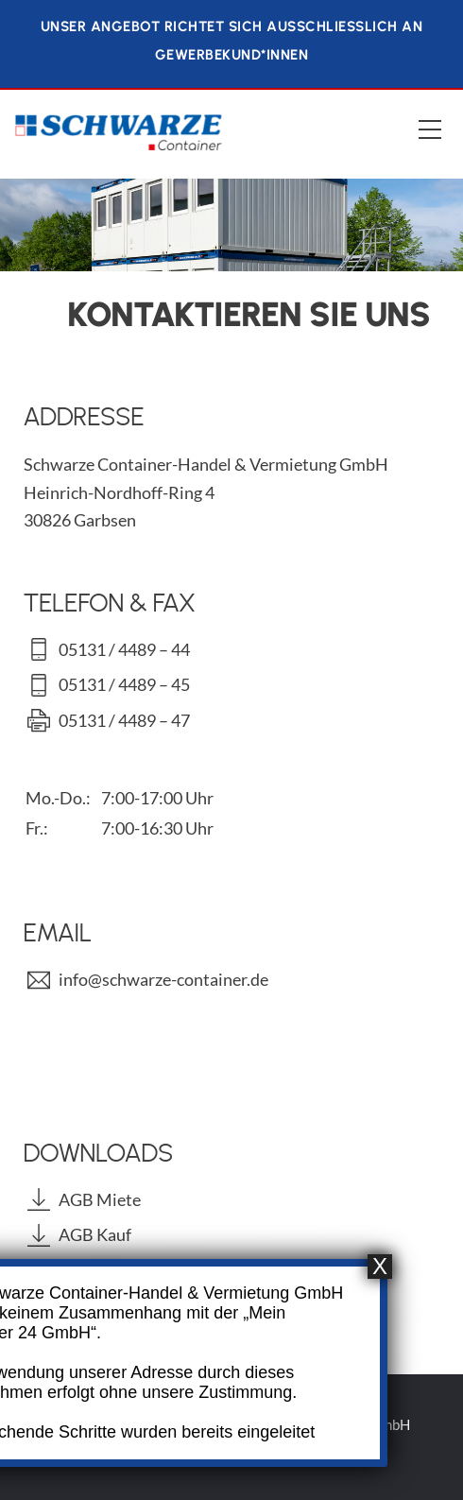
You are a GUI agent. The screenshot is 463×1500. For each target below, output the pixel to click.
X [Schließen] (379, 1268)
